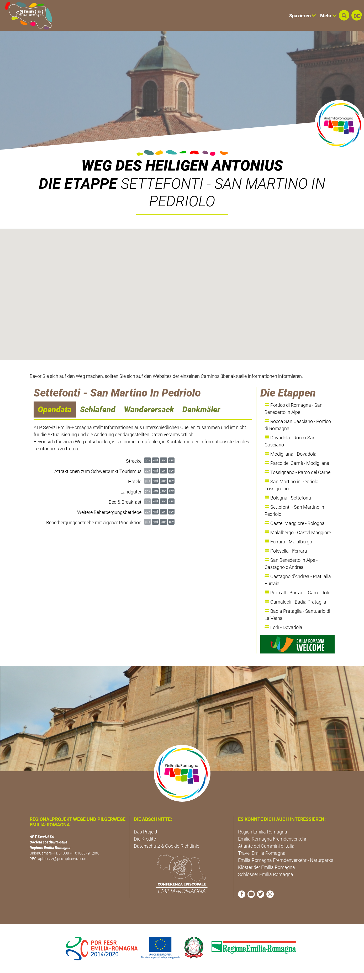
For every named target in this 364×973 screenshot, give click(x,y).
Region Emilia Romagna (262, 832)
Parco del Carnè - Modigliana (297, 463)
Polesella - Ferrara (286, 551)
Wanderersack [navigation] (149, 409)
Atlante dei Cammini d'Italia (266, 846)
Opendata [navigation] (55, 409)
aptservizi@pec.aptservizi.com (62, 859)
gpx (147, 460)
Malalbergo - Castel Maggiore (298, 532)
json (164, 460)
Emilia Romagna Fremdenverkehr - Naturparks (285, 860)
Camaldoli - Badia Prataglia (295, 602)
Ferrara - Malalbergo (288, 541)
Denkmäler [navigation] (201, 409)
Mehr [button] (328, 15)
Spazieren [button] (302, 15)
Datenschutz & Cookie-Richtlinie (166, 846)
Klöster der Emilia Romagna (266, 867)
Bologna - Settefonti (288, 498)
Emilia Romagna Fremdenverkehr (272, 839)
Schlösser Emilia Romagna (265, 874)
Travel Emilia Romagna (262, 853)
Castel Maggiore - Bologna (295, 523)
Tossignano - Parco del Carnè (297, 472)
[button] (344, 15)
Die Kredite (145, 839)
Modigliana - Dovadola (290, 454)
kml (155, 460)
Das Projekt (145, 832)
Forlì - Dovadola (283, 627)
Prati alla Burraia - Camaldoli (297, 592)
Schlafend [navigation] (97, 409)
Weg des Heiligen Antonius (182, 165)
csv (171, 460)
